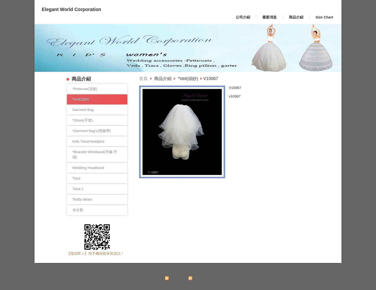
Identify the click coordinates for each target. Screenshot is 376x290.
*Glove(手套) (82, 120)
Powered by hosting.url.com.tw (312, 283)
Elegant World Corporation (71, 9)
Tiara (76, 178)
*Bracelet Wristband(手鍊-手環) (94, 154)
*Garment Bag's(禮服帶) (91, 131)
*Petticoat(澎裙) (84, 89)
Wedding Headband (88, 168)
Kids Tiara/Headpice (88, 141)
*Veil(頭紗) (80, 99)
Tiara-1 (78, 189)
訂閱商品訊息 (201, 278)
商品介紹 (163, 78)
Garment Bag (83, 110)
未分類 (77, 210)
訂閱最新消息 (178, 278)
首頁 (143, 78)
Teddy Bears (82, 199)
